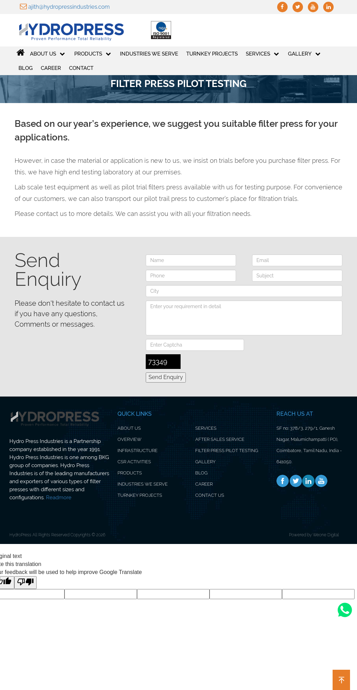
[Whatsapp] (345, 616)
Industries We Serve (149, 54)
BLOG (201, 472)
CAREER (204, 484)
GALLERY (304, 54)
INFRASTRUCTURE (137, 450)
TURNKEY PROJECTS (139, 495)
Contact (81, 68)
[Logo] (67, 30)
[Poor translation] (25, 582)
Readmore (58, 497)
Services (262, 54)
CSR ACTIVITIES (134, 461)
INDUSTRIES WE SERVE (142, 484)
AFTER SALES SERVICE (219, 439)
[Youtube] (321, 481)
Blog (25, 68)
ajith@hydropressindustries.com (65, 6)
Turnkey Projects (212, 54)
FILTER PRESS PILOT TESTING (226, 450)
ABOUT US (47, 54)
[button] (341, 680)
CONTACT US (209, 495)
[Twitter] (295, 481)
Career (51, 68)
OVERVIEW (129, 439)
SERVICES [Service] (206, 428)
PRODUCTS (92, 54)
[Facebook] (282, 481)
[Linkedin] (308, 481)
